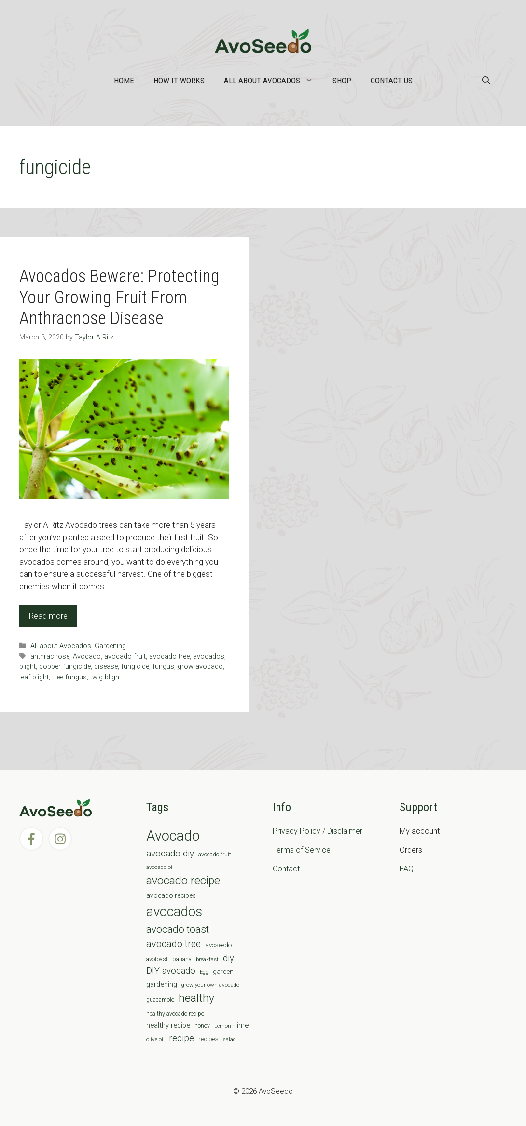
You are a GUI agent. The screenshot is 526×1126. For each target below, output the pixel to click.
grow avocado (200, 667)
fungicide (135, 667)
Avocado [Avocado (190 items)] (173, 836)
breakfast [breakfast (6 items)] (207, 959)
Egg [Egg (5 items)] (204, 972)
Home (124, 80)
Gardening (110, 646)
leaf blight (34, 677)
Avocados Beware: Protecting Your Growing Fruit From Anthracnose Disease (119, 297)
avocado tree (169, 656)
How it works (179, 80)
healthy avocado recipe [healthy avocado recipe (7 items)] (175, 1013)
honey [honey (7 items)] (202, 1025)
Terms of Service (302, 850)
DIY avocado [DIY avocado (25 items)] (170, 970)
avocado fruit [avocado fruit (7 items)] (214, 854)
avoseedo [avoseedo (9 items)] (218, 945)
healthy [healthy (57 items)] (196, 997)
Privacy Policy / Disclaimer (317, 831)
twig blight (105, 677)
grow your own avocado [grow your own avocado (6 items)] (210, 984)
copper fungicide (65, 667)
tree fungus (69, 677)
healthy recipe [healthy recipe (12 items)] (168, 1025)
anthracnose (49, 656)
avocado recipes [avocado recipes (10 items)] (171, 895)
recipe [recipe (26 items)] (181, 1038)
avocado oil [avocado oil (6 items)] (160, 867)
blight (27, 667)
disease (106, 667)
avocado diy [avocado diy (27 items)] (170, 853)
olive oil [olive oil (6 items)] (155, 1039)
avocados (208, 656)
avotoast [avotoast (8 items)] (157, 959)
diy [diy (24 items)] (228, 958)
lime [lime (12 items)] (242, 1025)
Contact (286, 868)
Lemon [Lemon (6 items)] (222, 1025)
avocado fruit (125, 656)
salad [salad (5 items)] (229, 1039)
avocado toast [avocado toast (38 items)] (177, 929)
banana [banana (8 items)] (182, 959)
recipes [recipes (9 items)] (208, 1039)
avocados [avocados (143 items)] (174, 912)
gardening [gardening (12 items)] (161, 984)
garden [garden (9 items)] (223, 971)
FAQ (407, 868)
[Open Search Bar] (486, 80)
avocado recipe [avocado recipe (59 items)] (183, 880)
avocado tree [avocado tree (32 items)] (173, 944)
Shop (341, 80)
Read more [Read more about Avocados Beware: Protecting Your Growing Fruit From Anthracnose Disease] (48, 616)
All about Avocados (273, 80)
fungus (163, 667)
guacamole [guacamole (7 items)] (160, 999)
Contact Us (392, 80)
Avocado (87, 656)
